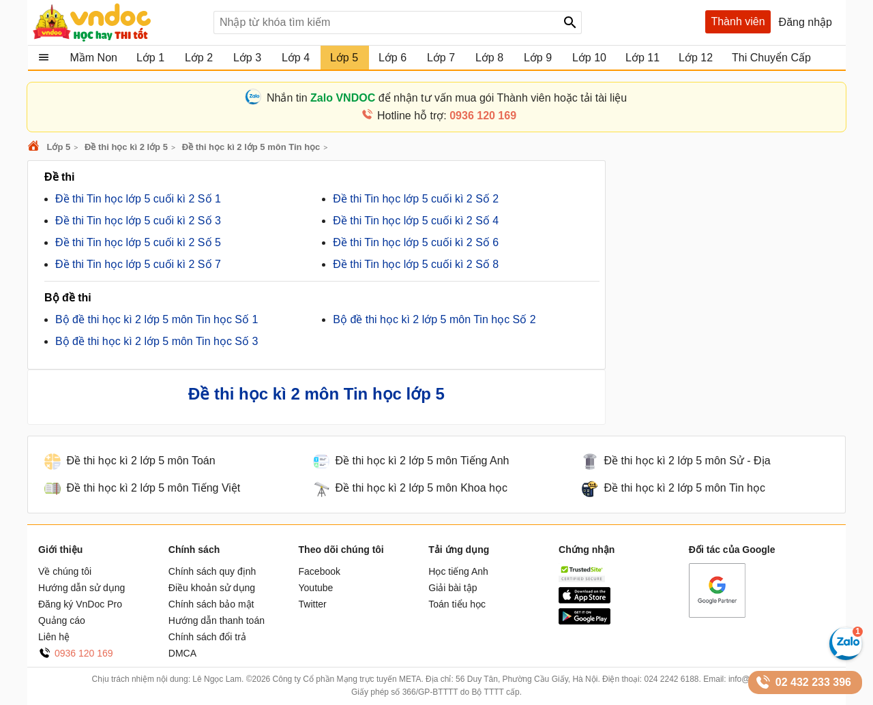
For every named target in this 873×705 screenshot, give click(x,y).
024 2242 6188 (671, 679)
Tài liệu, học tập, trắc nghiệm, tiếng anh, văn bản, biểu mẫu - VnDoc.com (118, 22)
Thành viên (738, 21)
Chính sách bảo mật (211, 604)
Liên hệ (54, 636)
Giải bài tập (452, 587)
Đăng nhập (805, 22)
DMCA (182, 653)
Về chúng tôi (64, 571)
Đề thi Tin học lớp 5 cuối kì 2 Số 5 (138, 242)
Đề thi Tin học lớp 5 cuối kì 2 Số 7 (138, 264)
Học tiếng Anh (458, 571)
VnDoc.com (35, 147)
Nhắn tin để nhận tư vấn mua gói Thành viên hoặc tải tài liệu (447, 98)
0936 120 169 (84, 653)
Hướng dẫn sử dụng (81, 587)
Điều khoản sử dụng (211, 587)
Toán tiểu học (457, 604)
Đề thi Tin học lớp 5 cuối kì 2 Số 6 (416, 242)
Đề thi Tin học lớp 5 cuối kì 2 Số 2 (416, 199)
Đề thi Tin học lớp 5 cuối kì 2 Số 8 (416, 264)
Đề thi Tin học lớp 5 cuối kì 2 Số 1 (138, 199)
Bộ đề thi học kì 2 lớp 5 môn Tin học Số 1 (156, 319)
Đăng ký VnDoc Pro (80, 604)
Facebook (319, 571)
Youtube (316, 587)
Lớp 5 (58, 147)
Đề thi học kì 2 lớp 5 (126, 147)
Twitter (313, 604)
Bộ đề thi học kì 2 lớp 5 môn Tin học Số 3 (156, 341)
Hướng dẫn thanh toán (216, 620)
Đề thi (59, 177)
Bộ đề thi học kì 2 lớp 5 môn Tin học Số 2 (434, 319)
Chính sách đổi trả (207, 636)
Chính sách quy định (212, 571)
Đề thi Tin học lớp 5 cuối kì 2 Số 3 (138, 220)
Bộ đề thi (67, 297)
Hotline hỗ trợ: (446, 115)
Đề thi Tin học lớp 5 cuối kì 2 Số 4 (416, 220)
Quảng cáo (61, 620)
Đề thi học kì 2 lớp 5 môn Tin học (251, 147)
